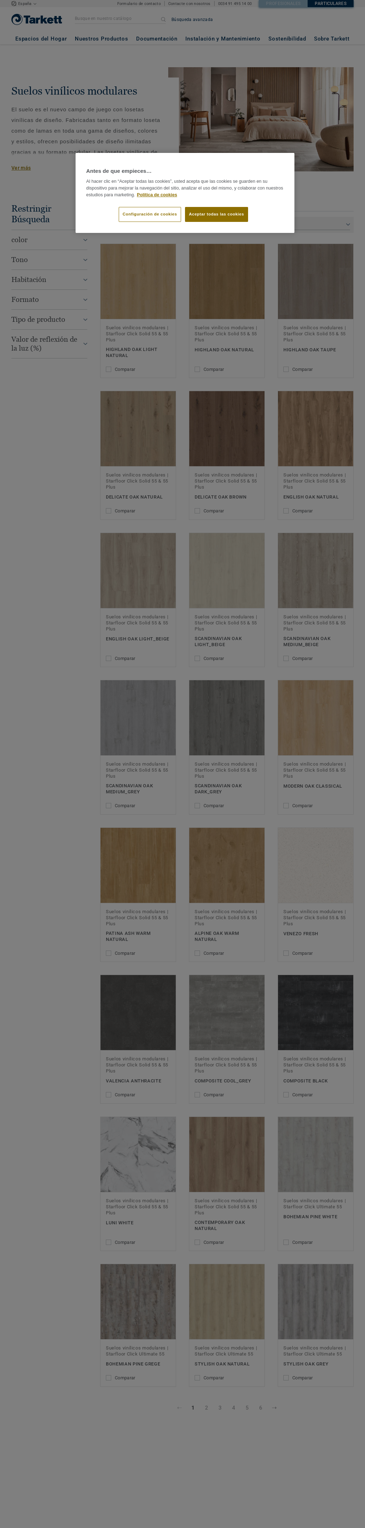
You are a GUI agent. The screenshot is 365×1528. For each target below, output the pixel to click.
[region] (185, 193)
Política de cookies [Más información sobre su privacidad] (157, 194)
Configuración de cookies (150, 214)
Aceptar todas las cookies (216, 214)
